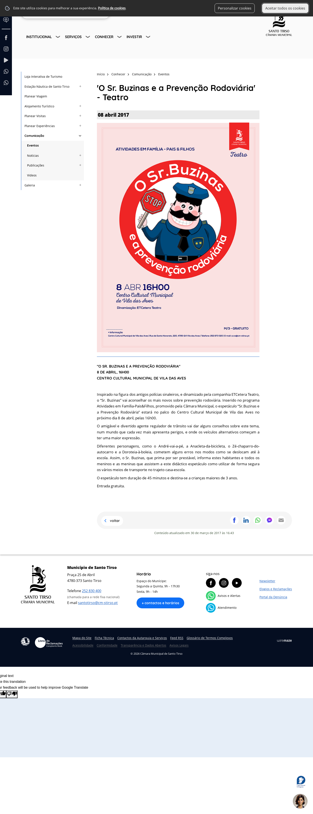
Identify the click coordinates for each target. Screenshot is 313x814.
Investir (134, 37)
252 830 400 (91, 590)
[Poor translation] (12, 694)
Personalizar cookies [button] (234, 8)
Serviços (73, 37)
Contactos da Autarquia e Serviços (142, 638)
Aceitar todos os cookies (285, 8)
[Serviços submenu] (88, 37)
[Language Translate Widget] (8, 23)
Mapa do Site (81, 638)
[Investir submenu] (148, 37)
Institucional (39, 37)
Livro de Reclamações (49, 642)
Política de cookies (112, 8)
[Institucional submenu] (58, 37)
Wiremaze (284, 640)
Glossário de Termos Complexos (210, 638)
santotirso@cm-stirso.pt (98, 602)
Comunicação (142, 74)
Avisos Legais (179, 645)
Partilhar (234, 520)
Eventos (164, 74)
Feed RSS (176, 638)
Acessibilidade (25, 641)
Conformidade (107, 645)
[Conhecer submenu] (120, 37)
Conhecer (104, 37)
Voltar (115, 520)
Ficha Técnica (104, 638)
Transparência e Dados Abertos (143, 645)
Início (101, 74)
